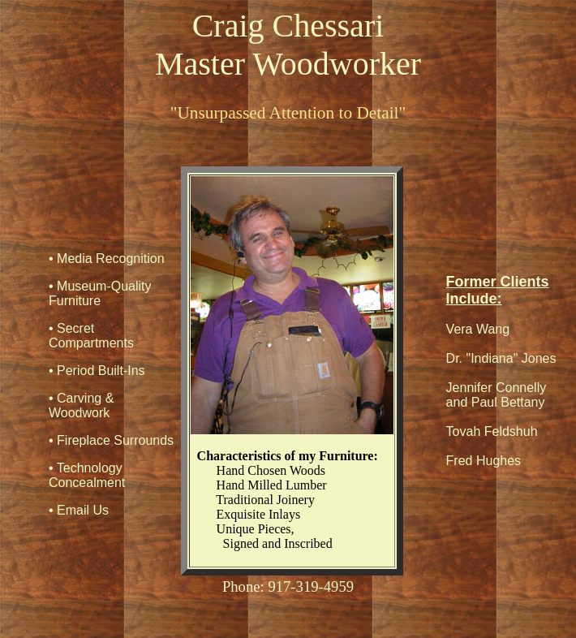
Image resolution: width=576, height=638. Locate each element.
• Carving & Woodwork (81, 405)
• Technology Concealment (87, 475)
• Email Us (79, 510)
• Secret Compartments (91, 335)
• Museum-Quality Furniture (100, 293)
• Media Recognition (107, 258)
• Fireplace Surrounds (111, 440)
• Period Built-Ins (97, 370)
